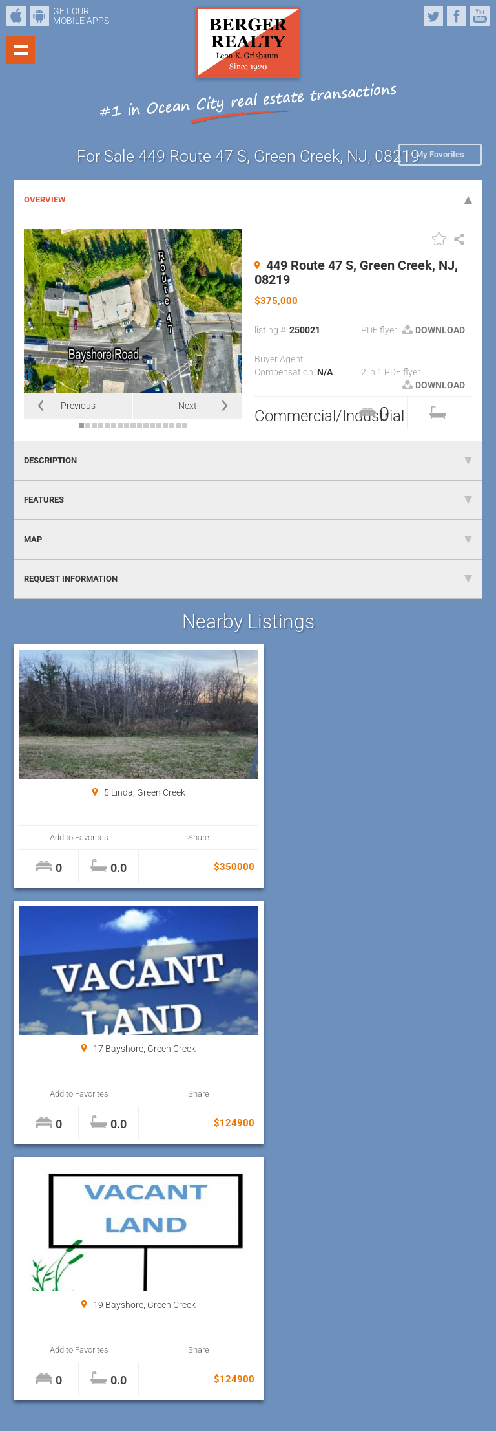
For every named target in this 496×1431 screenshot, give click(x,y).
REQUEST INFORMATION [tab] (248, 579)
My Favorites (440, 154)
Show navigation (20, 50)
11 (146, 425)
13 (158, 425)
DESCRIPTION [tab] (248, 460)
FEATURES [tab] (248, 500)
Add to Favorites (74, 837)
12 (152, 425)
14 (165, 425)
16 (178, 425)
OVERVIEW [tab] (248, 199)
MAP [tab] (248, 539)
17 (184, 425)
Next (187, 405)
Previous (78, 405)
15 (171, 425)
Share (183, 837)
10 (139, 425)
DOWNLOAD (433, 330)
